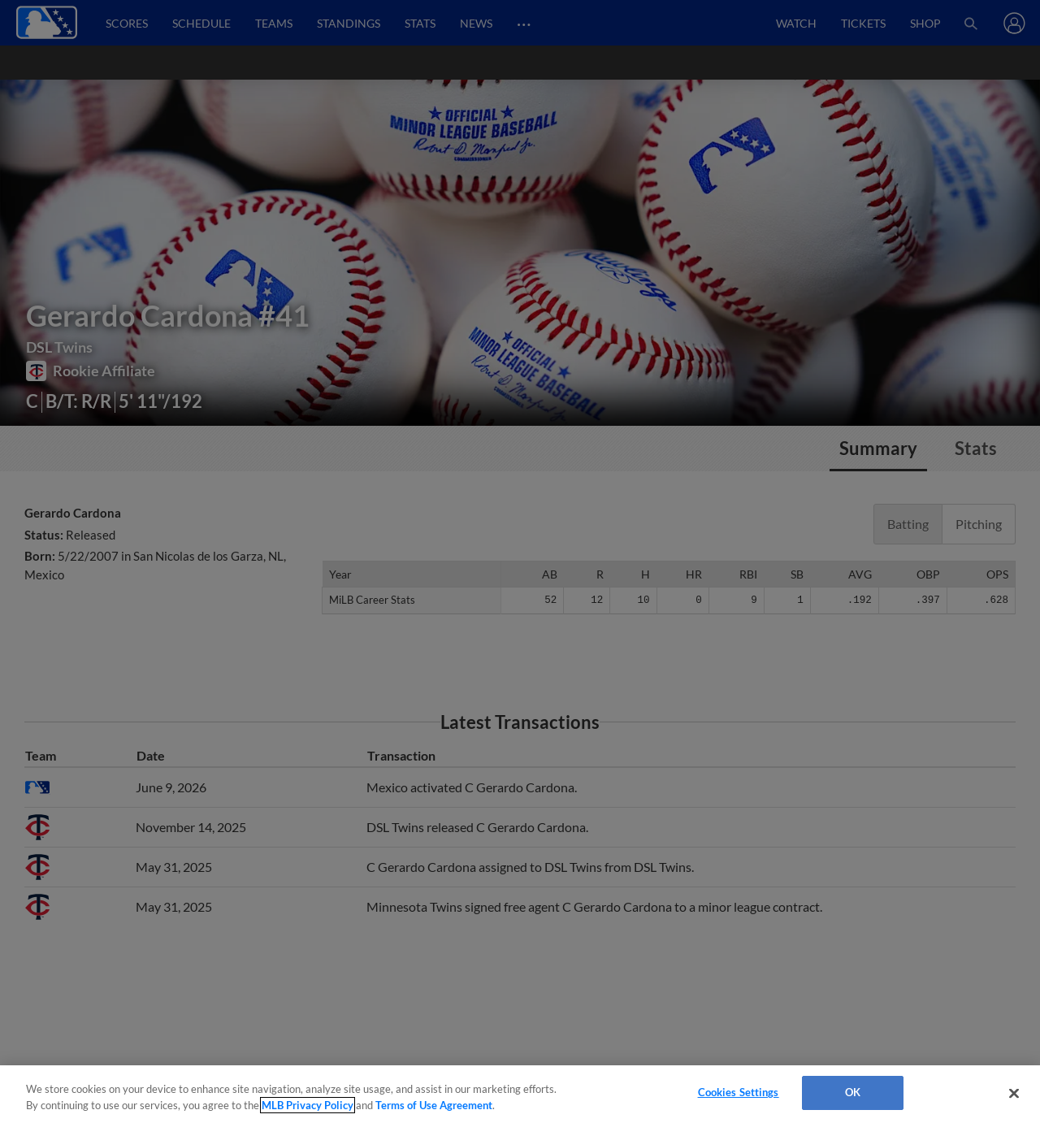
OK (852, 1092)
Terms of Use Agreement (433, 1105)
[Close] (1014, 1093)
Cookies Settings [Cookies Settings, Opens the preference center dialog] (738, 1092)
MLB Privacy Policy (307, 1105)
